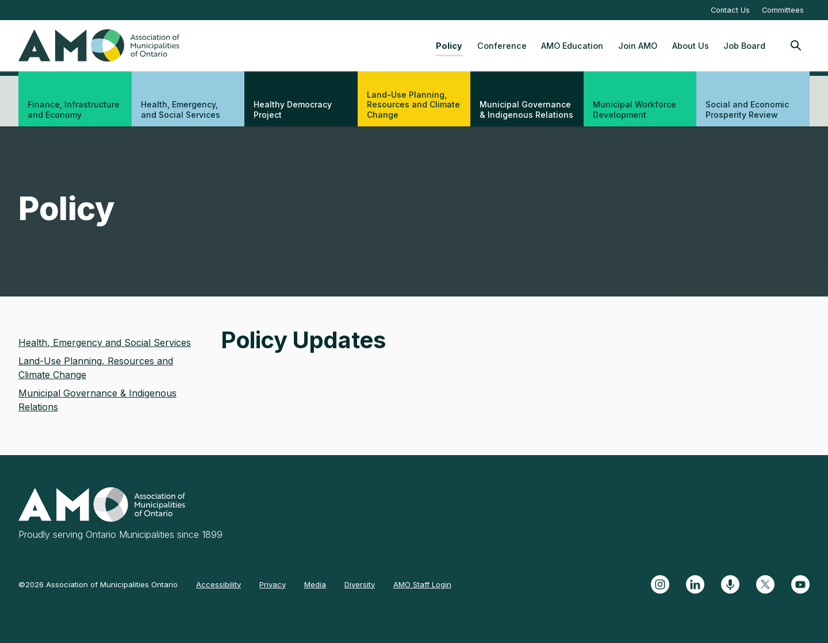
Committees (783, 10)
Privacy (272, 584)
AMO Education (572, 46)
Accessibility (218, 584)
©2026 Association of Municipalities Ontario (98, 584)
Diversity (359, 584)
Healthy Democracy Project (293, 109)
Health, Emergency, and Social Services (180, 109)
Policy (449, 46)
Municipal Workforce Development (634, 109)
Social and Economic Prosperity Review (747, 109)
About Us (690, 46)
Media (315, 584)
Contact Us (730, 10)
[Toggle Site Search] (796, 45)
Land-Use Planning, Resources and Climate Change (413, 105)
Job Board (744, 46)
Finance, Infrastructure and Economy (74, 109)
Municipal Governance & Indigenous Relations (526, 109)
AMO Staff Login (422, 584)
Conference (502, 46)
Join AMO (637, 46)
